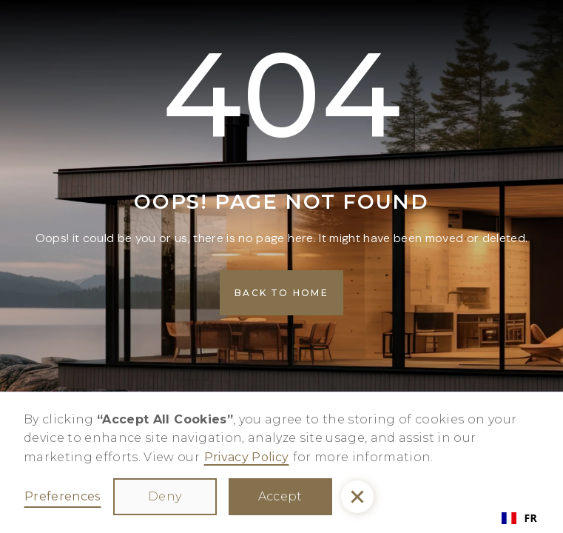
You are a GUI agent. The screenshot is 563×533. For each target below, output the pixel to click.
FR (519, 518)
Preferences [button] (62, 496)
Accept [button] (280, 496)
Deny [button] (164, 496)
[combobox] (519, 518)
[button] (357, 496)
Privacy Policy (246, 457)
